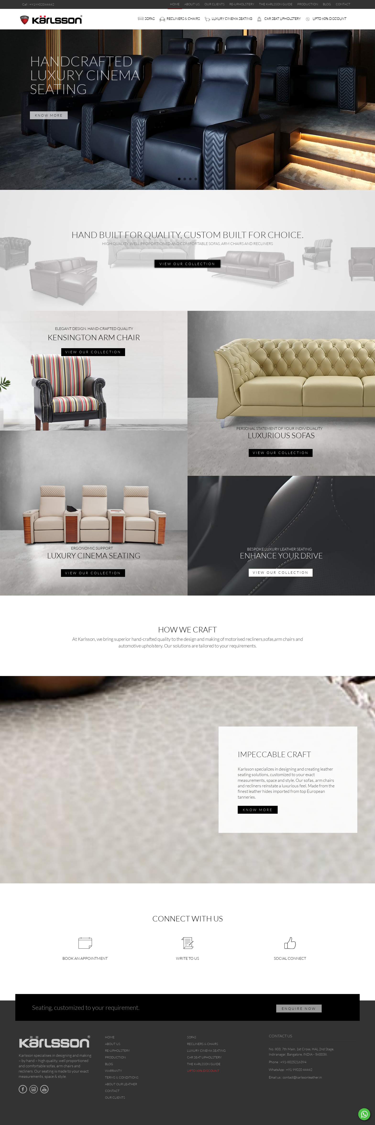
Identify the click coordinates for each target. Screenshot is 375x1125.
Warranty (113, 1071)
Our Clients (115, 1097)
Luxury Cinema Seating (232, 19)
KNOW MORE (49, 115)
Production (115, 1057)
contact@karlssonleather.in (302, 1077)
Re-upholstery (117, 1050)
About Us (112, 1044)
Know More (258, 810)
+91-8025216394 (293, 1062)
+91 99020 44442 (299, 1070)
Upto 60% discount (329, 19)
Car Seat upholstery (282, 19)
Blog (109, 1064)
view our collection (187, 264)
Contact (112, 1091)
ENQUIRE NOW (299, 1008)
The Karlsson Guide (204, 1064)
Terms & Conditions (121, 1077)
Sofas (149, 19)
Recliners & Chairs (183, 19)
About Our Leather (121, 1084)
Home (110, 1037)
